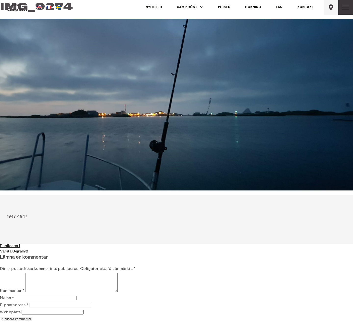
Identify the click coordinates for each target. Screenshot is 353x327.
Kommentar (12, 295)
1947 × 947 (17, 217)
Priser (224, 7)
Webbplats (10, 316)
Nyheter (154, 7)
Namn (7, 302)
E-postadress (14, 309)
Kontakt (305, 7)
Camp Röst (187, 7)
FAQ (279, 7)
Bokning (253, 7)
